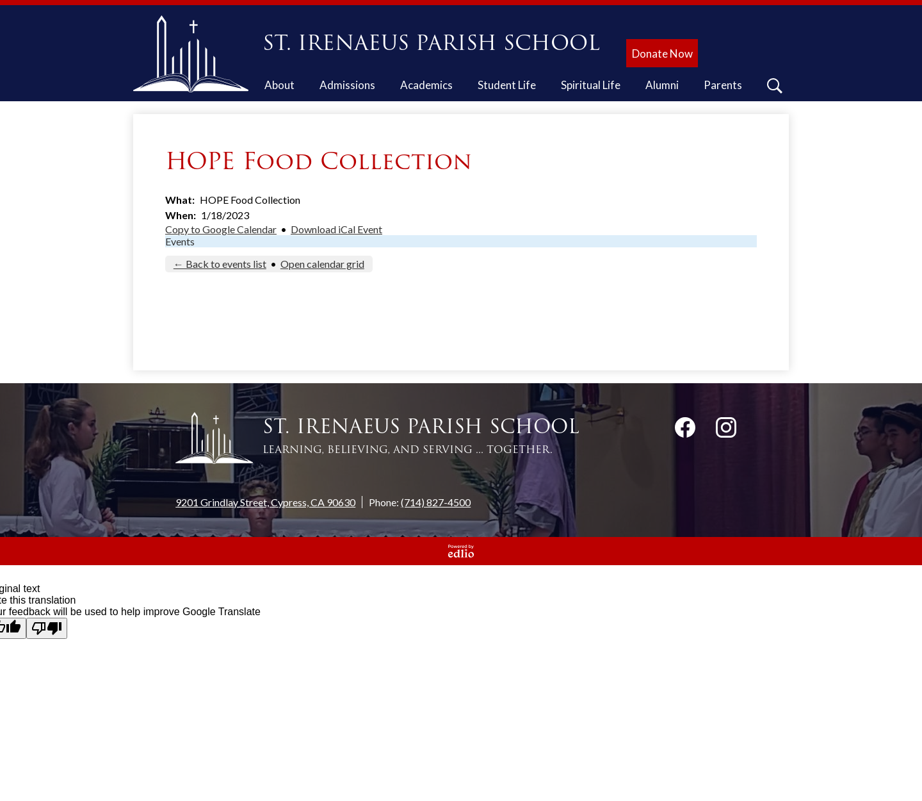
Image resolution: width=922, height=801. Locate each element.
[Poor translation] (46, 628)
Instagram (726, 430)
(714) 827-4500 (436, 502)
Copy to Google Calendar (221, 229)
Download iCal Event (336, 229)
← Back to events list (220, 264)
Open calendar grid (322, 264)
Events (180, 241)
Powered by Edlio (461, 551)
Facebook (685, 430)
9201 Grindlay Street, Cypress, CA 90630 (265, 502)
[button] (279, 87)
